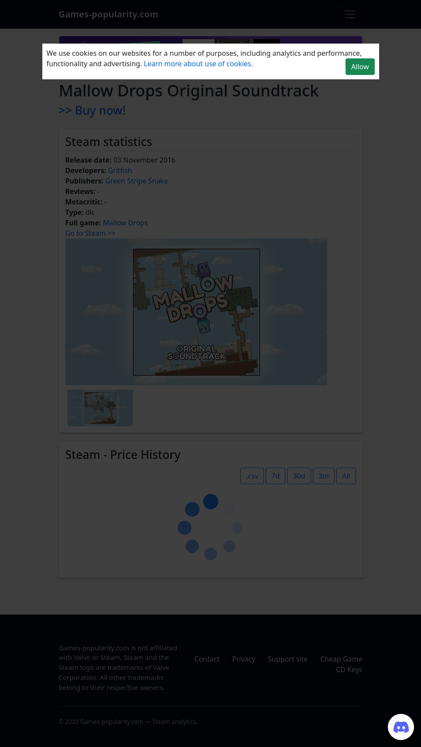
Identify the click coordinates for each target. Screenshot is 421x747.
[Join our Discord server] (401, 727)
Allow (360, 66)
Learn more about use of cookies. (198, 63)
